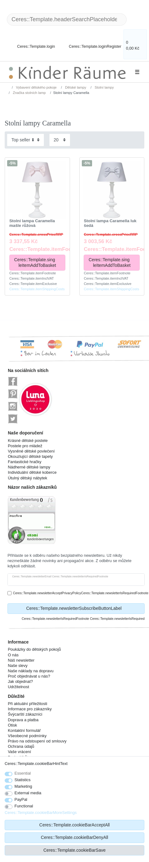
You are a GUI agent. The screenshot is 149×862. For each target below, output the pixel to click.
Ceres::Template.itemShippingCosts (37, 289)
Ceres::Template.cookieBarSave (75, 850)
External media (28, 793)
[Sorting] (25, 140)
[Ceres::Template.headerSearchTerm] (67, 19)
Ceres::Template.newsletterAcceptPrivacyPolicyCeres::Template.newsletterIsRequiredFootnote (80, 593)
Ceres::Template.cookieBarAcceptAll (74, 824)
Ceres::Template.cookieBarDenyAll (74, 837)
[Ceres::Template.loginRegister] (90, 43)
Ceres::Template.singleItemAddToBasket (37, 262)
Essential (23, 773)
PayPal (21, 799)
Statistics (23, 779)
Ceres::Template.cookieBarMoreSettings (41, 812)
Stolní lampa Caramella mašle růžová (32, 223)
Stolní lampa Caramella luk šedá (110, 223)
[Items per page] (59, 140)
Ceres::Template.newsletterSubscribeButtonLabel (83, 608)
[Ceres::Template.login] (30, 43)
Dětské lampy (75, 87)
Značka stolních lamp (29, 93)
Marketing (23, 786)
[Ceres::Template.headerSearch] (137, 19)
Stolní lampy (104, 87)
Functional (24, 806)
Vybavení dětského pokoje (36, 87)
